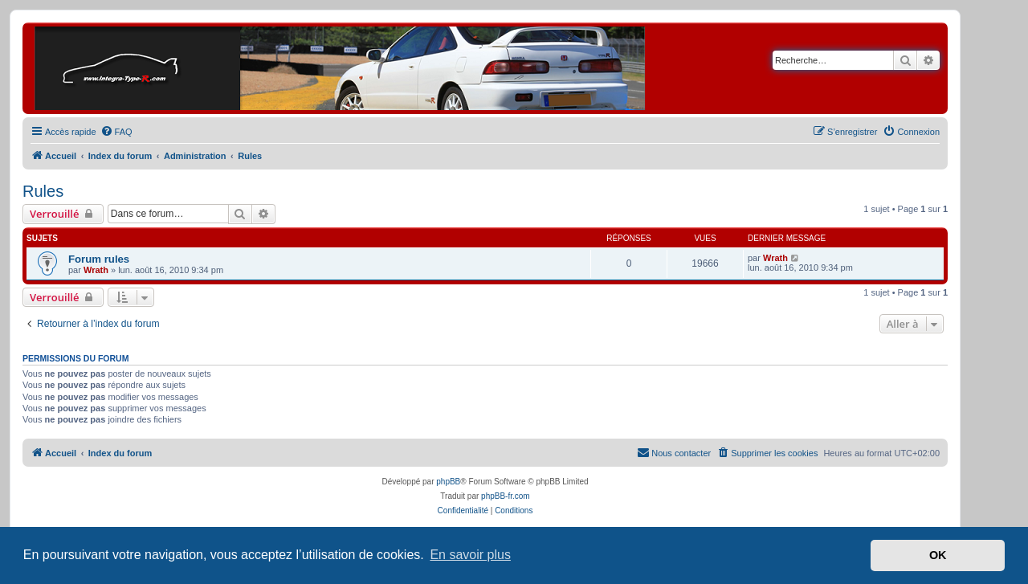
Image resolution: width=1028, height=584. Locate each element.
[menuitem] (116, 131)
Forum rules (98, 259)
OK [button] (938, 555)
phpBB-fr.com (505, 496)
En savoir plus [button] (470, 555)
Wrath (96, 270)
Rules (42, 191)
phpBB (448, 481)
